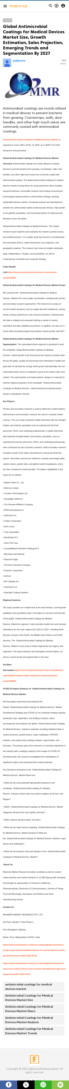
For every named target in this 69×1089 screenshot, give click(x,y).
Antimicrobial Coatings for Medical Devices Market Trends (29, 1031)
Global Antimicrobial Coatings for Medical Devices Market (31, 140)
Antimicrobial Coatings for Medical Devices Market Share (29, 1009)
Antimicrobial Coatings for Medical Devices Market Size (29, 998)
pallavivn (19, 60)
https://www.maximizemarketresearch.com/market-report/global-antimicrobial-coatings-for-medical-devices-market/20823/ (33, 675)
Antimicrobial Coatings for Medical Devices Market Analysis (29, 1020)
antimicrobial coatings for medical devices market (28, 986)
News (7, 20)
